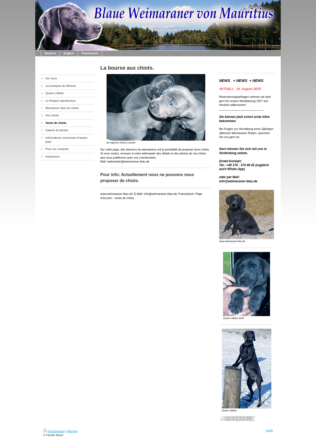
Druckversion (54, 431)
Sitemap (72, 431)
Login (269, 430)
